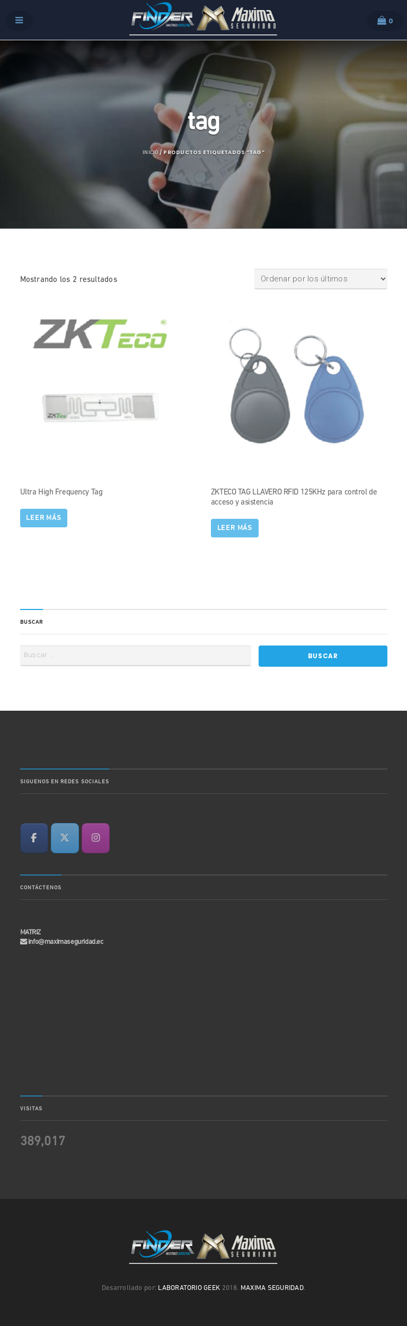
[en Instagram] (96, 838)
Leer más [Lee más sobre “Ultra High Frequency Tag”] (43, 518)
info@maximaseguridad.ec (65, 942)
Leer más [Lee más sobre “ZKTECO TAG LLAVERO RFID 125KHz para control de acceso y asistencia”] (235, 528)
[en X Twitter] (65, 838)
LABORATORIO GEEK (189, 1288)
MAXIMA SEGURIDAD (272, 1288)
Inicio (150, 153)
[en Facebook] (34, 838)
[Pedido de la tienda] (320, 279)
